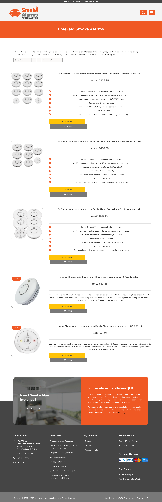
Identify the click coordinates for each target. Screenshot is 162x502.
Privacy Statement (57, 462)
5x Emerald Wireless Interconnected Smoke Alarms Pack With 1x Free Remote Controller (100, 209)
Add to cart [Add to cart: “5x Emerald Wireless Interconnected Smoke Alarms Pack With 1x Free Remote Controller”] (68, 257)
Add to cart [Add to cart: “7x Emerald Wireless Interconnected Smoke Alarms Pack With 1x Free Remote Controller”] (68, 189)
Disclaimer (141, 498)
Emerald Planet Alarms (128, 441)
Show (48, 60)
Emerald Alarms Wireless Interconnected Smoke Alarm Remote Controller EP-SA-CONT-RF (100, 326)
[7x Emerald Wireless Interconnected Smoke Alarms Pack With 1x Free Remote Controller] (27, 156)
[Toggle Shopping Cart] (143, 12)
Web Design (110, 498)
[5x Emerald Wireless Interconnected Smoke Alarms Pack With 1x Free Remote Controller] (27, 224)
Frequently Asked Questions (61, 441)
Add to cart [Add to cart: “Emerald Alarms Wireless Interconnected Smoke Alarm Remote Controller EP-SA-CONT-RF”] (68, 355)
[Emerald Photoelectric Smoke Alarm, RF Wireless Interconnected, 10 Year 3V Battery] (27, 292)
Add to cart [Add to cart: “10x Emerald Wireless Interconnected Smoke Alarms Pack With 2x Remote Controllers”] (68, 122)
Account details (91, 450)
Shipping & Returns (58, 466)
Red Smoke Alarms (126, 445)
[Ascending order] (39, 60)
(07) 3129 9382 (23, 458)
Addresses (89, 445)
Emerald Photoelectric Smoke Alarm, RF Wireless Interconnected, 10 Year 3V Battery (100, 277)
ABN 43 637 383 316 (25, 453)
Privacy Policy (129, 498)
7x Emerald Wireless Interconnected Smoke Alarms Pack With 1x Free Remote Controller (100, 141)
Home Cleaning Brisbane (129, 474)
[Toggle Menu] (152, 12)
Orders (88, 441)
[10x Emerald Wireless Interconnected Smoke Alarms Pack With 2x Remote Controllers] (27, 88)
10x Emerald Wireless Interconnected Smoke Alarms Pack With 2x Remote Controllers (99, 73)
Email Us (20, 463)
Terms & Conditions (58, 457)
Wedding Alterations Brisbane (131, 479)
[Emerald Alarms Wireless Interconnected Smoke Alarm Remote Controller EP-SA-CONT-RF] (27, 341)
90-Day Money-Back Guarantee (63, 471)
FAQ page (122, 412)
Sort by (19, 60)
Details (69, 126)
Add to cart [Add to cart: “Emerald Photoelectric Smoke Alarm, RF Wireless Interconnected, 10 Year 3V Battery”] (68, 306)
